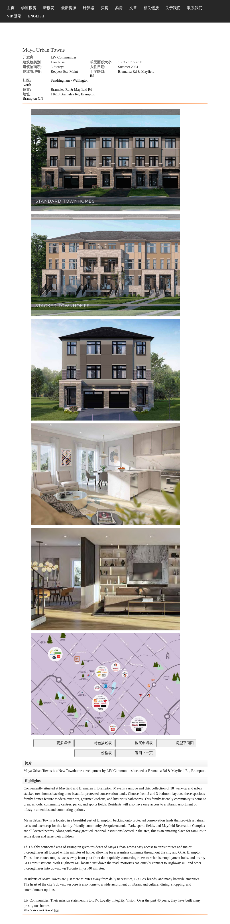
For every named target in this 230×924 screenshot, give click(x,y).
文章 (133, 8)
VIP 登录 (14, 16)
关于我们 (173, 8)
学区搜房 (28, 8)
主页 (10, 8)
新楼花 (48, 8)
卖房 (119, 8)
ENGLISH (36, 16)
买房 (104, 8)
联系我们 (194, 8)
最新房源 (68, 8)
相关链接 (151, 8)
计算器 (88, 8)
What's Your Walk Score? (41, 910)
